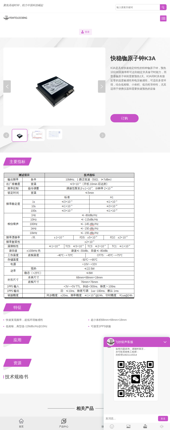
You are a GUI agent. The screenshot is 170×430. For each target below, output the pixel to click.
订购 (124, 118)
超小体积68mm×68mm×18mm (109, 319)
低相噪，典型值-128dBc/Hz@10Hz (26, 326)
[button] (7, 86)
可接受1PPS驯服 (101, 326)
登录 (87, 32)
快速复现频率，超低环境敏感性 (24, 319)
